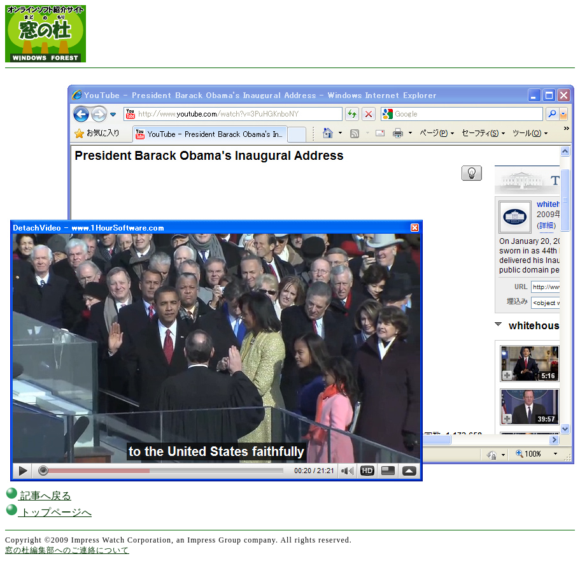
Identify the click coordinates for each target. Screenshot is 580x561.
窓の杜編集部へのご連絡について (67, 550)
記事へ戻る (38, 495)
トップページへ (48, 512)
